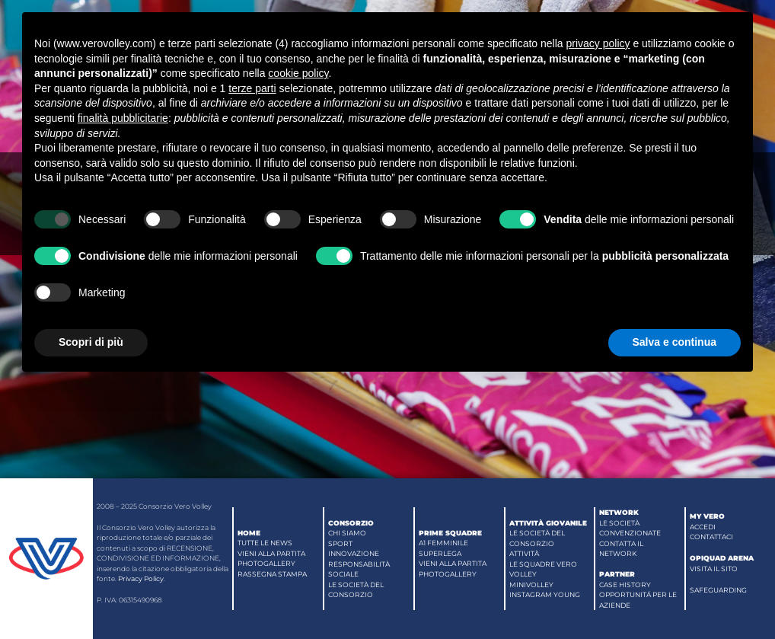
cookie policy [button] (298, 73)
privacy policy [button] (598, 43)
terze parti (252, 88)
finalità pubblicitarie (123, 118)
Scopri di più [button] (91, 342)
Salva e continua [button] (674, 342)
